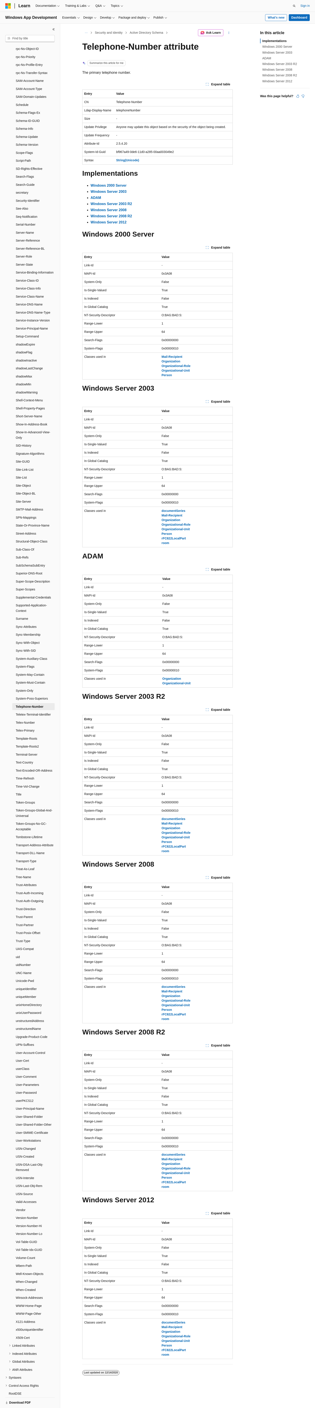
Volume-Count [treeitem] (25, 1243)
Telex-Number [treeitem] (25, 707)
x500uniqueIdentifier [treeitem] (29, 1314)
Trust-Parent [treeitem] (24, 902)
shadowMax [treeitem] (24, 361)
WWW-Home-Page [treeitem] (29, 1290)
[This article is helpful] (297, 96)
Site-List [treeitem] (21, 462)
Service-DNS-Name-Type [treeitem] (33, 297)
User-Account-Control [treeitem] (30, 1037)
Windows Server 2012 (277, 81)
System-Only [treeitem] (24, 675)
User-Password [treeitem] (26, 1077)
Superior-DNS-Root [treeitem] (29, 558)
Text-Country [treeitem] (24, 747)
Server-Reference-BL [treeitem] (30, 233)
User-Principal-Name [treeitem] (30, 1093)
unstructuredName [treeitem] (28, 1013)
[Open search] (294, 6)
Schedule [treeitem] (22, 89)
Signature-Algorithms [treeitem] (30, 438)
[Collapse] (53, 29)
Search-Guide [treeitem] (25, 169)
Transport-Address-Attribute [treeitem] (34, 830)
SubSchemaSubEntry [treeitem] (30, 550)
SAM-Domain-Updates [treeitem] (31, 81)
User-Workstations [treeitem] (28, 1125)
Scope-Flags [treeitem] (24, 137)
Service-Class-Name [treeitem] (30, 281)
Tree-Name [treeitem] (23, 862)
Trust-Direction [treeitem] (26, 894)
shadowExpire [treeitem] (25, 329)
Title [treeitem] (18, 779)
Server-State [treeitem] (24, 249)
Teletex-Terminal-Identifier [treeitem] (33, 699)
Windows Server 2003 (277, 52)
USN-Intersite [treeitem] (25, 1163)
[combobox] (30, 38)
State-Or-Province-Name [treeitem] (32, 510)
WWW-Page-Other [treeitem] (28, 1298)
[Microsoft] (8, 6)
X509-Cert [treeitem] (23, 1322)
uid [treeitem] (18, 942)
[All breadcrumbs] (86, 32)
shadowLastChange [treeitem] (29, 353)
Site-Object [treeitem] (23, 470)
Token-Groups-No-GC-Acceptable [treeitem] (31, 811)
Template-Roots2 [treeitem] (27, 731)
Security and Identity (109, 32)
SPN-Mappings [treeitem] (26, 502)
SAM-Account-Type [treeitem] (29, 73)
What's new (276, 17)
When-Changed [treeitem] (26, 1266)
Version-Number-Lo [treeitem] (29, 1218)
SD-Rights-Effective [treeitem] (29, 153)
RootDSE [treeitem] (15, 1378)
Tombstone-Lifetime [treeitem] (29, 822)
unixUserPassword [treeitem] (28, 997)
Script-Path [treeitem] (23, 145)
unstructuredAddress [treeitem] (30, 1006)
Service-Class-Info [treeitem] (28, 273)
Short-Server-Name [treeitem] (29, 401)
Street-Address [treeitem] (26, 518)
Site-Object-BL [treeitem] (26, 478)
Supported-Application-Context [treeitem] (31, 592)
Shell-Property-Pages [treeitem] (30, 393)
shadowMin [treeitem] (23, 369)
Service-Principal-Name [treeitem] (32, 313)
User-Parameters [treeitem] (27, 1069)
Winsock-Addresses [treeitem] (29, 1282)
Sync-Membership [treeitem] (28, 619)
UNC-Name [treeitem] (24, 958)
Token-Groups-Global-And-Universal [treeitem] (34, 798)
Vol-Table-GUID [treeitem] (26, 1227)
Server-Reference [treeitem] (28, 225)
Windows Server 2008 (277, 69)
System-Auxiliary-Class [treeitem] (31, 643)
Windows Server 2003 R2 (279, 64)
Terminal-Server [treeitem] (26, 739)
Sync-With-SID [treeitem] (26, 635)
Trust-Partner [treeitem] (25, 910)
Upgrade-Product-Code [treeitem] (31, 1022)
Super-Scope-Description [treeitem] (33, 566)
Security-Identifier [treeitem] (28, 185)
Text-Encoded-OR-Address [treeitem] (34, 755)
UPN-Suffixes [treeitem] (25, 1029)
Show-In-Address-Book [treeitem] (31, 409)
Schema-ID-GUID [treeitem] (28, 105)
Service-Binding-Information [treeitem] (35, 257)
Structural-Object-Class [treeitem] (31, 526)
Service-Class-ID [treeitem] (27, 265)
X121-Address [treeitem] (25, 1306)
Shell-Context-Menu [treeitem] (29, 385)
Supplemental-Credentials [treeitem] (33, 582)
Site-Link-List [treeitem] (24, 454)
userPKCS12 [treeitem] (24, 1085)
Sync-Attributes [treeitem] (26, 611)
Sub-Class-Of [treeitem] (25, 534)
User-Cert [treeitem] (22, 1045)
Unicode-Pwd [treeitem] (25, 965)
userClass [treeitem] (22, 1053)
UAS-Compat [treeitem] (25, 934)
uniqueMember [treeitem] (26, 981)
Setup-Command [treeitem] (27, 321)
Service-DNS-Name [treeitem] (29, 289)
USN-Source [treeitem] (24, 1179)
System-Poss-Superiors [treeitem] (32, 683)
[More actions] (229, 32)
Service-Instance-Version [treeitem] (33, 305)
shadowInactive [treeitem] (26, 345)
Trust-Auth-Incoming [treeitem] (29, 878)
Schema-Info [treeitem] (24, 113)
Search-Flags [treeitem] (25, 161)
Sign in (305, 5)
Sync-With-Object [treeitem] (28, 627)
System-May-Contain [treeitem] (30, 659)
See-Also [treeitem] (22, 193)
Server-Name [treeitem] (25, 217)
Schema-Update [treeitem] (27, 121)
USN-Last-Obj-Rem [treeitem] (29, 1171)
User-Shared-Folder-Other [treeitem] (33, 1109)
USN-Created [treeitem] (25, 1141)
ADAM (266, 58)
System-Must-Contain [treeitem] (30, 667)
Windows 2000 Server (277, 46)
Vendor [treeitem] (20, 1195)
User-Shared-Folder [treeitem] (29, 1101)
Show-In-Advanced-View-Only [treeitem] (33, 419)
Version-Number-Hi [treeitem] (29, 1211)
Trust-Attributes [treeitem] (26, 870)
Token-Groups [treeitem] (25, 787)
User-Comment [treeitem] (26, 1061)
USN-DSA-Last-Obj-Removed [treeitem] (29, 1152)
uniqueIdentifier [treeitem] (26, 974)
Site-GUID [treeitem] (23, 446)
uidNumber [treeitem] (23, 950)
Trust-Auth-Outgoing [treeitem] (29, 886)
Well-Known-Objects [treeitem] (30, 1259)
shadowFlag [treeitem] (24, 337)
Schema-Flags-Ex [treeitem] (28, 97)
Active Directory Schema (146, 32)
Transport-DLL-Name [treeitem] (30, 838)
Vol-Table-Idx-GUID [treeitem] (29, 1234)
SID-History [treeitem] (24, 430)
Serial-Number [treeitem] (25, 209)
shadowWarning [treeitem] (27, 377)
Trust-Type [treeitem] (23, 926)
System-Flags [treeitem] (25, 651)
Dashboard (299, 17)
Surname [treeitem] (22, 603)
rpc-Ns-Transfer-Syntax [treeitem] (31, 58)
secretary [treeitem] (22, 177)
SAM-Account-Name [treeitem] (30, 65)
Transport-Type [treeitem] (26, 846)
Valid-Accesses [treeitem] (26, 1187)
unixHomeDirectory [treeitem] (29, 990)
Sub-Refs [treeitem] (22, 542)
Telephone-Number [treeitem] (30, 691)
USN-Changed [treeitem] (26, 1133)
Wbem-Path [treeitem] (24, 1250)
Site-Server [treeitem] (23, 486)
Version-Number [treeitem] (27, 1202)
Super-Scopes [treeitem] (25, 574)
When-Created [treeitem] (26, 1274)
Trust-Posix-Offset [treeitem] (28, 918)
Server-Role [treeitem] (24, 241)
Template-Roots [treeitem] (26, 723)
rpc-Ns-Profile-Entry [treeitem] (29, 49)
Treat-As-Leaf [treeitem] (25, 854)
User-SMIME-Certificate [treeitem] (32, 1117)
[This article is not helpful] (303, 96)
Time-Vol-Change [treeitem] (27, 771)
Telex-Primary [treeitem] (25, 715)
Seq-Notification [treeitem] (26, 201)
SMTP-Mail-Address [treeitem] (29, 494)
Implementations (274, 41)
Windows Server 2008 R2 (279, 75)
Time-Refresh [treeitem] (25, 763)
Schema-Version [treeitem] (27, 129)
